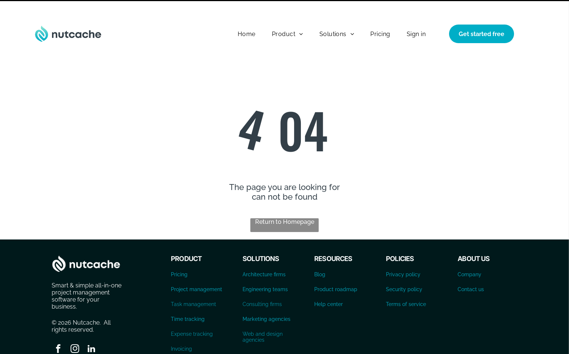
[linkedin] (91, 331)
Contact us (471, 271)
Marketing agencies (266, 300)
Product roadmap (335, 271)
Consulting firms (262, 286)
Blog (319, 256)
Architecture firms (264, 256)
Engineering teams (265, 271)
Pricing (179, 256)
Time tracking (188, 300)
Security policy (404, 271)
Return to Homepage (284, 203)
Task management (193, 286)
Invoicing (181, 330)
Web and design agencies (263, 318)
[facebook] (58, 331)
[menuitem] (247, 15)
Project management (196, 271)
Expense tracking (192, 315)
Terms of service (406, 286)
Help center (328, 286)
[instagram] (74, 331)
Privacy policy (403, 256)
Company (469, 256)
